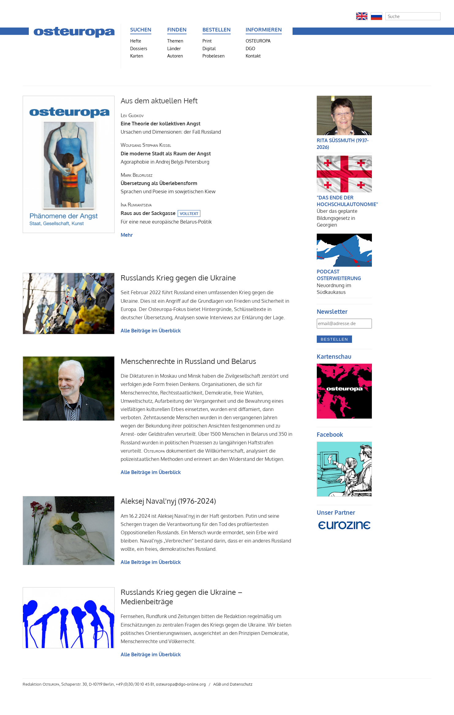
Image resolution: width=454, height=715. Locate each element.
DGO (250, 48)
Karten (136, 55)
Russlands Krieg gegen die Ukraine (178, 277)
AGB (217, 684)
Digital (209, 48)
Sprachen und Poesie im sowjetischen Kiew (168, 183)
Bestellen (334, 339)
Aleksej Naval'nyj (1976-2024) (168, 501)
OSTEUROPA (258, 40)
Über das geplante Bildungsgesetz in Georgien (337, 218)
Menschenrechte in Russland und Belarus (188, 361)
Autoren (175, 55)
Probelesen (213, 55)
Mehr (127, 235)
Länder (174, 48)
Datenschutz (241, 684)
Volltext (189, 213)
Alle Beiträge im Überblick (151, 331)
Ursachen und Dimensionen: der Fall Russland (171, 123)
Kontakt (253, 55)
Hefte (135, 40)
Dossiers (138, 48)
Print (207, 40)
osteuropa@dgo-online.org (181, 684)
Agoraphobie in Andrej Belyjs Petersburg (166, 153)
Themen (175, 40)
